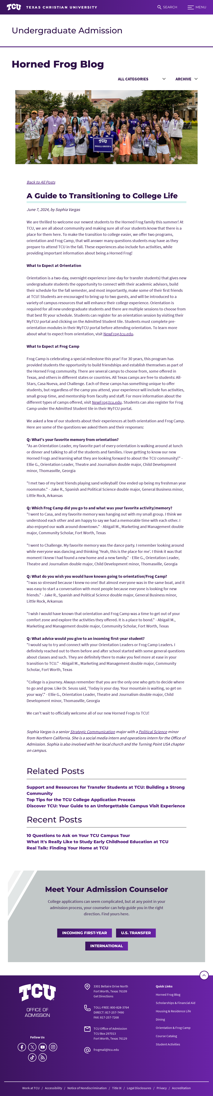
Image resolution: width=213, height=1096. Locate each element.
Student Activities (168, 1044)
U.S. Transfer (136, 933)
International (106, 946)
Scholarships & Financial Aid (175, 1003)
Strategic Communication (92, 731)
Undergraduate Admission (67, 30)
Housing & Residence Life (173, 1011)
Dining (160, 1019)
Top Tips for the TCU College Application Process (81, 799)
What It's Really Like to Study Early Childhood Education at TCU (97, 841)
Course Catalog (166, 1036)
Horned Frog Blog (168, 994)
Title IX (116, 1088)
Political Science (153, 731)
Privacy (162, 1088)
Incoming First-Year (84, 933)
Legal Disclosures (139, 1088)
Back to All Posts (41, 182)
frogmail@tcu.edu (106, 1050)
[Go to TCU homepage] (52, 7)
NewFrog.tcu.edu (118, 333)
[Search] (167, 7)
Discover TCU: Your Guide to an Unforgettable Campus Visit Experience (106, 805)
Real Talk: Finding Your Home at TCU (67, 847)
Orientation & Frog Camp (173, 1028)
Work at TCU (31, 1088)
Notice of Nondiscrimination (87, 1088)
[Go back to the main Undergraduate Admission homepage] (37, 1000)
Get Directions (103, 996)
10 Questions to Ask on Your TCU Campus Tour (78, 835)
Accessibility (53, 1088)
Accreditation (181, 1088)
